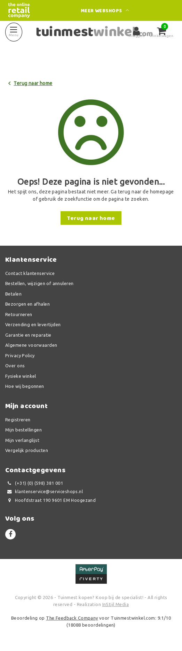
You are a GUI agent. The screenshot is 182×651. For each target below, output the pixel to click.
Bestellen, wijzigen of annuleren (39, 283)
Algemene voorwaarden (31, 345)
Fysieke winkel (20, 376)
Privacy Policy (20, 355)
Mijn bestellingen (23, 429)
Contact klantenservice (30, 273)
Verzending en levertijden (33, 324)
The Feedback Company (72, 617)
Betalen (13, 293)
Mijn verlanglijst (22, 440)
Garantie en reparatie (28, 334)
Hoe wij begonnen (24, 386)
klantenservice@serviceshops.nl (44, 491)
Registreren (18, 419)
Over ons (15, 365)
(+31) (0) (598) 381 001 (34, 483)
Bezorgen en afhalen (27, 303)
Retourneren (18, 314)
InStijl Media (115, 604)
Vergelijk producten (26, 450)
